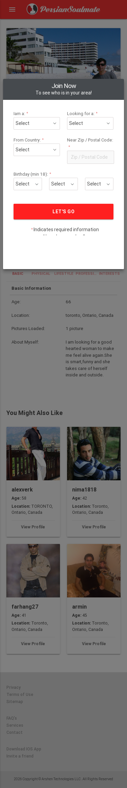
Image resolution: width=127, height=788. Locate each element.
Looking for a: (78, 78)
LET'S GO (63, 176)
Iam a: (31, 78)
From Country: (37, 104)
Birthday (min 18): (40, 138)
